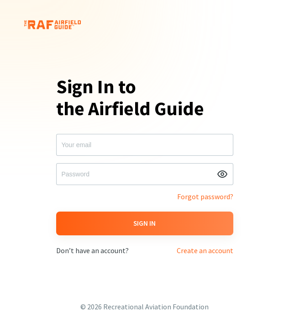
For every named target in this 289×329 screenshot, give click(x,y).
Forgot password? (205, 196)
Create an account (205, 250)
